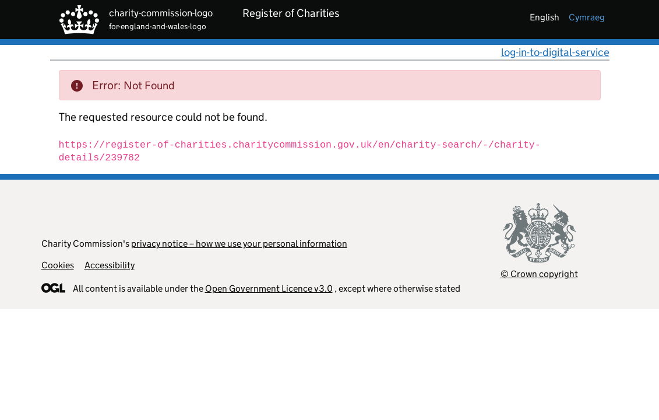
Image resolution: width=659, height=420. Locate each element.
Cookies (57, 265)
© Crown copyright (539, 273)
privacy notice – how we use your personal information (239, 243)
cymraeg (587, 17)
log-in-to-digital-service (555, 52)
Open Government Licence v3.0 (269, 288)
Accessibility (109, 265)
